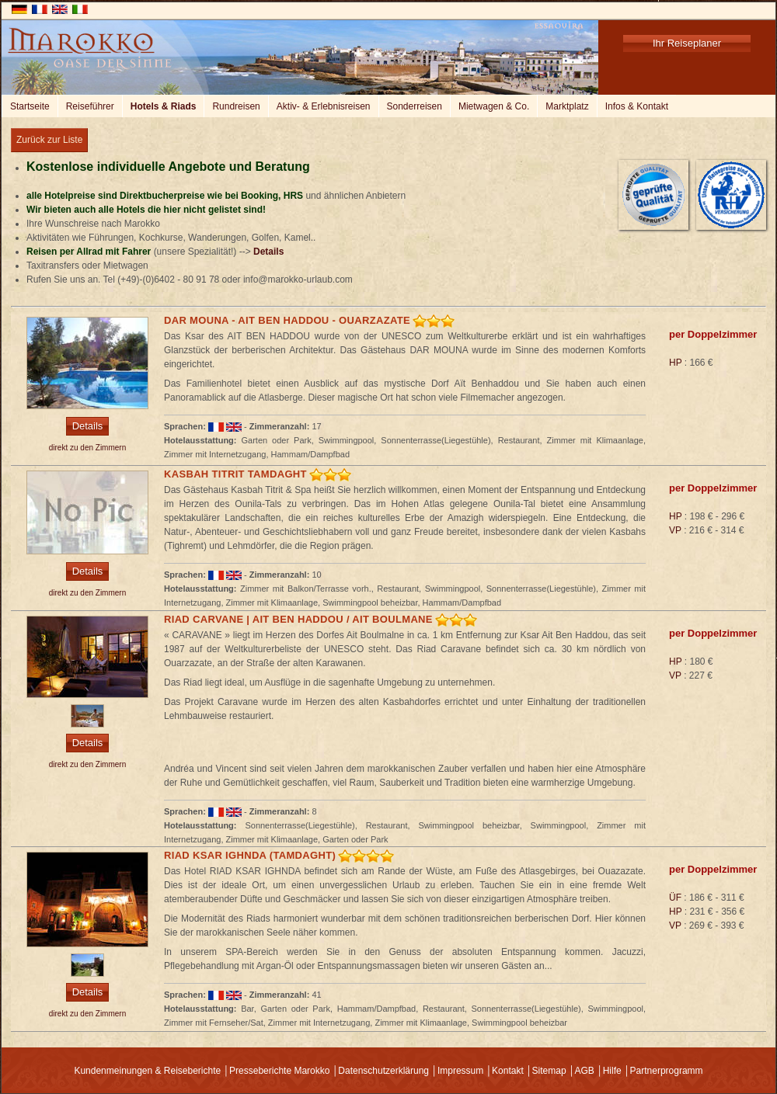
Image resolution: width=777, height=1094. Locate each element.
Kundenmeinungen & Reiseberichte (147, 1070)
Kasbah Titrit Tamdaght (235, 474)
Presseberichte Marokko (279, 1070)
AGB (584, 1070)
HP (675, 362)
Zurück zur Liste (49, 139)
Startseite (30, 106)
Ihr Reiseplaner (687, 43)
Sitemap (549, 1070)
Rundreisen (236, 106)
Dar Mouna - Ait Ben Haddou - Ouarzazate (287, 320)
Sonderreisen (414, 106)
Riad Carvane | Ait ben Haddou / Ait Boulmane (298, 619)
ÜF (675, 897)
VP (675, 530)
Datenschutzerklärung (383, 1070)
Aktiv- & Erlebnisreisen (324, 106)
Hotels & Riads (164, 106)
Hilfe (612, 1070)
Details (268, 251)
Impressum (460, 1070)
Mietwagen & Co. (493, 106)
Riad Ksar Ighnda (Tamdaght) (250, 855)
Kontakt (508, 1070)
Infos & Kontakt (636, 106)
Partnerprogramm (666, 1070)
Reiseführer (90, 106)
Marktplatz (566, 106)
